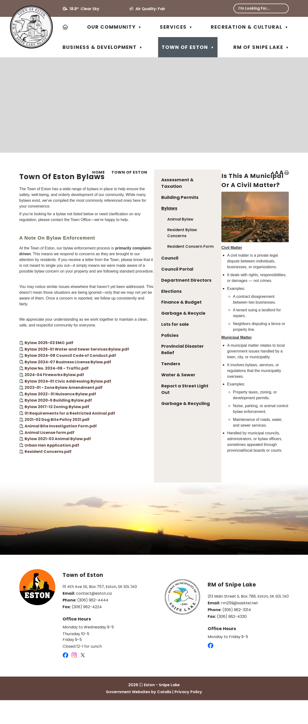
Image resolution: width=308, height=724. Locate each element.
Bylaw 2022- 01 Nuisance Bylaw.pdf (132, 411)
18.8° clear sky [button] (84, 9)
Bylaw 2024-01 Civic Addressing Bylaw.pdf (140, 399)
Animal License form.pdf (122, 450)
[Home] (65, 27)
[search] (258, 8)
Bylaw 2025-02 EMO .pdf (121, 360)
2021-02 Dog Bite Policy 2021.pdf (129, 437)
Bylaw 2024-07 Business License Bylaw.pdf (140, 379)
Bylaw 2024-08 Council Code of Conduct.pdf (142, 373)
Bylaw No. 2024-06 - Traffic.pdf (129, 386)
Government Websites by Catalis (138, 715)
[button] (281, 8)
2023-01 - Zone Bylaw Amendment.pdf (136, 405)
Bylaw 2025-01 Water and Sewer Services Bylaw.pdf (149, 367)
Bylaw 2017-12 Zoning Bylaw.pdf (129, 424)
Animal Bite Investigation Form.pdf (133, 444)
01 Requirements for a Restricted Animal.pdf (142, 431)
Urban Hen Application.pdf (124, 463)
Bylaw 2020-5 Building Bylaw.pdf (130, 418)
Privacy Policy (188, 715)
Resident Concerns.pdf (120, 469)
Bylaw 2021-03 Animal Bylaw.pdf (130, 456)
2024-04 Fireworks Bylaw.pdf (126, 392)
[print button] (286, 173)
